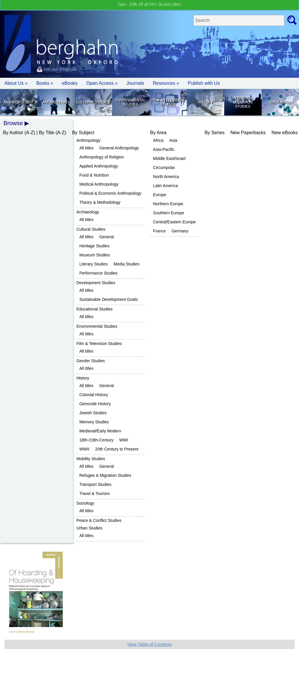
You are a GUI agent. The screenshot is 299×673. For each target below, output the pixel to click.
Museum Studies (94, 255)
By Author (13, 132)
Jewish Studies (93, 412)
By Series (214, 132)
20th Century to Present (116, 449)
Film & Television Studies (168, 102)
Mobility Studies (91, 458)
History (205, 102)
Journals (135, 83)
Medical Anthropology (99, 184)
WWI (123, 440)
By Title (46, 132)
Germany (180, 231)
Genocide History (95, 403)
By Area (158, 132)
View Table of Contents (149, 644)
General (106, 236)
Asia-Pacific (163, 149)
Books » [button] (44, 83)
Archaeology (55, 102)
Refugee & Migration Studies (243, 102)
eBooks (69, 83)
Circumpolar (164, 167)
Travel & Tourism (94, 493)
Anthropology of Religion (101, 157)
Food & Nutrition (94, 175)
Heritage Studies (94, 246)
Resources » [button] (166, 83)
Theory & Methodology (100, 202)
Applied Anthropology (98, 166)
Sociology (280, 102)
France (159, 231)
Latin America (165, 185)
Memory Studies (94, 422)
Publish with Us (204, 83)
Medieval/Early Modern (100, 431)
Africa (158, 140)
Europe (159, 194)
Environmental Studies (130, 102)
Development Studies (96, 282)
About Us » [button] (15, 83)
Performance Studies (98, 273)
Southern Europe (168, 212)
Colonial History (93, 394)
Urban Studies (89, 528)
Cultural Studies (93, 102)
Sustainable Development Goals (108, 299)
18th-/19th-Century (96, 440)
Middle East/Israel (169, 158)
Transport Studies (95, 484)
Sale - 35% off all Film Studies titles (149, 4)
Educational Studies (95, 309)
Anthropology (18, 102)
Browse (13, 123)
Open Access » (102, 83)
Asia (173, 140)
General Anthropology (119, 148)
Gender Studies (91, 360)
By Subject (83, 132)
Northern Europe (168, 203)
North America (166, 176)
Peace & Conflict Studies (99, 520)
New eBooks (285, 132)
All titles (86, 148)
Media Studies (127, 264)
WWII (84, 449)
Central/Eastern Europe (174, 222)
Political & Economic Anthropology (110, 193)
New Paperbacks (248, 132)
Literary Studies (93, 264)
